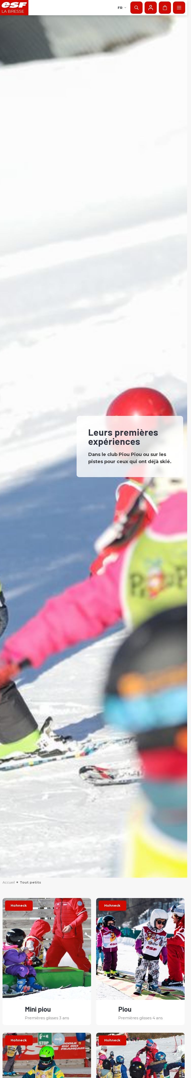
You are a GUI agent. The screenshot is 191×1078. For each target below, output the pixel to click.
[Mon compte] (151, 8)
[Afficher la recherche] (136, 8)
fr (122, 8)
